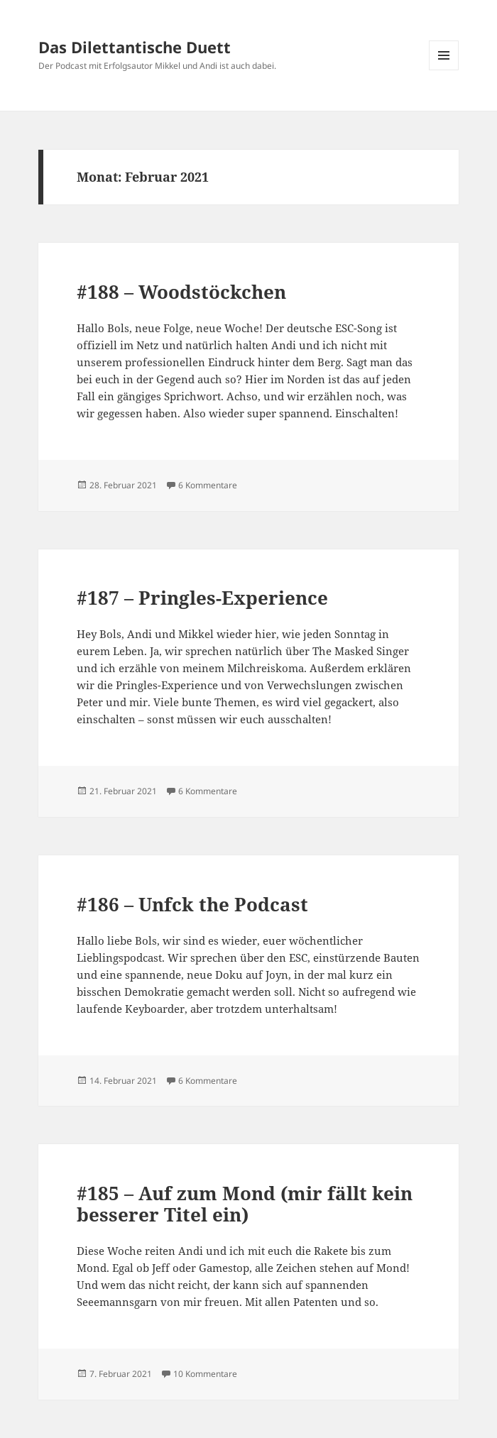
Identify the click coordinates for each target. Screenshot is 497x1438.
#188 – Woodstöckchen (181, 291)
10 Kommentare (205, 1374)
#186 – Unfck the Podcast (192, 904)
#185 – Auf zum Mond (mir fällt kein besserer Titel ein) (245, 1203)
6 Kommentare (207, 485)
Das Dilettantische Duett (134, 46)
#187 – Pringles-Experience (202, 597)
